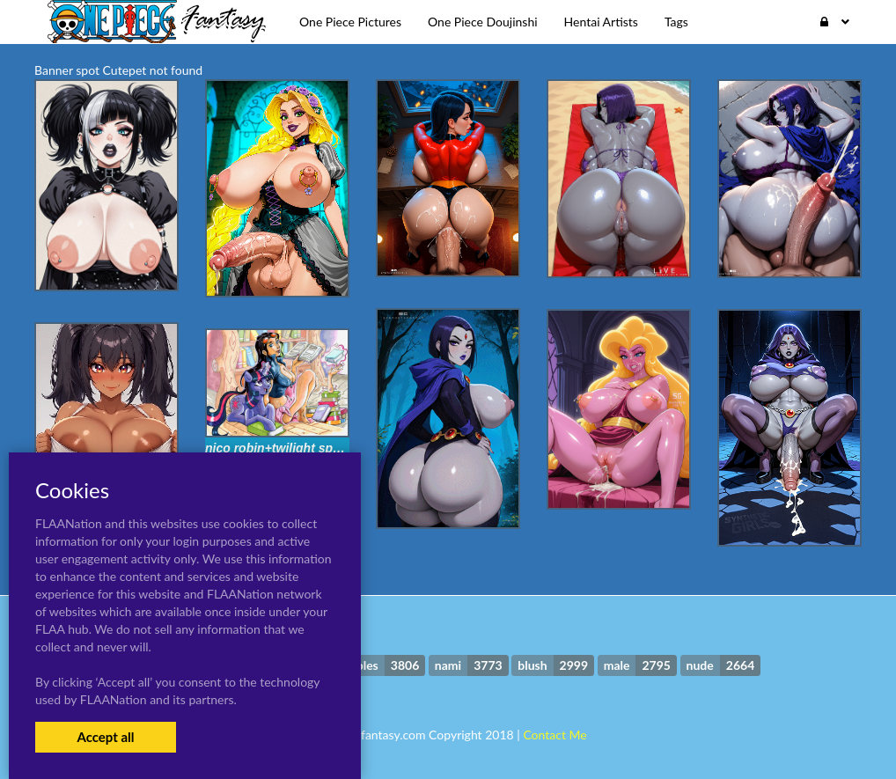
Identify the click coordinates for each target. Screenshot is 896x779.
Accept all (105, 737)
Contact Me (554, 734)
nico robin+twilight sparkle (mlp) (300, 448)
